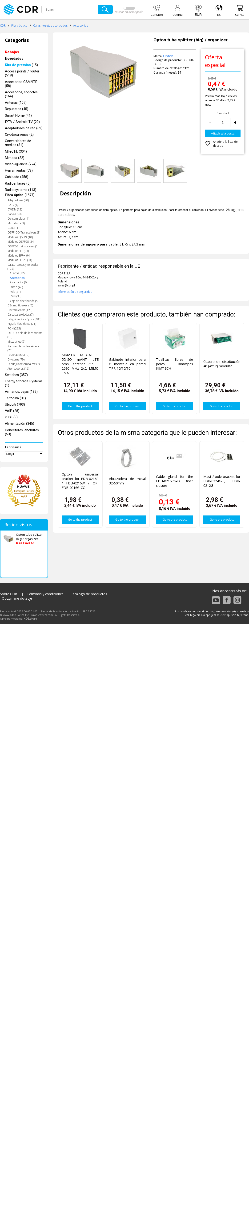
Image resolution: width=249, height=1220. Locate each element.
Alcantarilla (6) (18, 282)
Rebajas (12, 52)
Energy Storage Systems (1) (24, 383)
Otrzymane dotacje (17, 598)
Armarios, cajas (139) (21, 392)
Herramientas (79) (19, 171)
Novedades (14, 59)
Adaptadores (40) (18, 200)
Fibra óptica (19, 26)
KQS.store (30, 619)
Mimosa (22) (14, 158)
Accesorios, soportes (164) (21, 94)
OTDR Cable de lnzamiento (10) (25, 335)
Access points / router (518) (22, 73)
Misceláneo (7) (16, 342)
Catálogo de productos (89, 594)
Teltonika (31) (15, 398)
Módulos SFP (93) (18, 251)
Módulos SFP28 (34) (20, 260)
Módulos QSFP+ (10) (20, 237)
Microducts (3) (16, 223)
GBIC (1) (13, 228)
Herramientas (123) (20, 310)
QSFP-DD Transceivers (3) (24, 232)
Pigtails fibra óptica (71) (22, 324)
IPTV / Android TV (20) (22, 122)
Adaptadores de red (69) (23, 128)
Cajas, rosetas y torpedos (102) (23, 267)
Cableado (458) (16, 177)
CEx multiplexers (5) (20, 305)
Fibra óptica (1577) (20, 195)
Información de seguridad (75, 292)
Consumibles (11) (18, 219)
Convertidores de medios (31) (18, 143)
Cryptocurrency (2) (19, 135)
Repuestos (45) (16, 109)
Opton (168, 56)
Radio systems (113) (20, 190)
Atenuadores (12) (18, 369)
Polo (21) (15, 292)
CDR (3, 26)
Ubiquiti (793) (15, 405)
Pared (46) (16, 287)
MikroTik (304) (16, 152)
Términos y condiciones (45, 594)
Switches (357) (16, 375)
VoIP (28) (12, 411)
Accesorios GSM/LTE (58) (21, 84)
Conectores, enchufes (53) (22, 432)
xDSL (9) (11, 417)
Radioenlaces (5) (18, 184)
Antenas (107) (16, 103)
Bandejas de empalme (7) (24, 364)
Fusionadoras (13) (18, 355)
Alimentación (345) (19, 424)
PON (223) (14, 328)
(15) (21, 65)
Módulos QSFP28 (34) (21, 242)
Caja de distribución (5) (24, 301)
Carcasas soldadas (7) (20, 315)
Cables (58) (14, 214)
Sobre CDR (8, 594)
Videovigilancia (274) (20, 164)
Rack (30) (15, 296)
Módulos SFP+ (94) (19, 255)
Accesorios (80, 26)
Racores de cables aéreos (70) (23, 348)
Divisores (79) (16, 359)
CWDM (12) (15, 209)
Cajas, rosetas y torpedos (50, 26)
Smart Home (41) (18, 116)
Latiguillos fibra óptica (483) (24, 319)
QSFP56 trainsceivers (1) (23, 246)
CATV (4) (13, 205)
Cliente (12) (17, 273)
